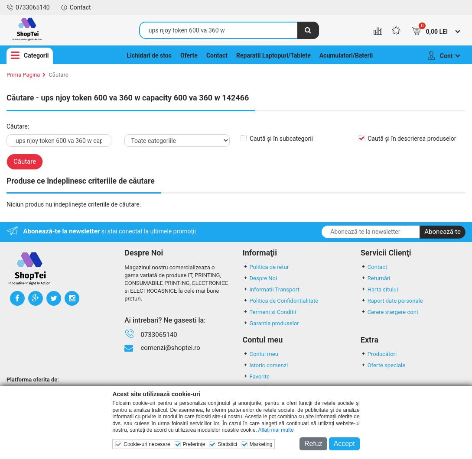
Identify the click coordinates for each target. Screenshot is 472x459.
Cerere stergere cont (389, 312)
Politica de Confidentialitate (281, 300)
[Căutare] (308, 30)
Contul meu (260, 354)
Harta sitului (379, 289)
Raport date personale (392, 300)
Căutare (58, 74)
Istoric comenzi (265, 365)
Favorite (256, 376)
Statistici (227, 444)
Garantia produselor (271, 323)
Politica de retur (266, 267)
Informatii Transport (271, 289)
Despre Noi (260, 278)
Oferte (189, 55)
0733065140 (28, 7)
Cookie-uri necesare (147, 444)
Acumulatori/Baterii (346, 55)
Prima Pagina (23, 74)
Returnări (376, 278)
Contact (76, 7)
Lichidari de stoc (149, 55)
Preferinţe (193, 444)
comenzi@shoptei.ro (170, 348)
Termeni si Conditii (269, 312)
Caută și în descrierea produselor (412, 138)
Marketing (261, 444)
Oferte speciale (383, 365)
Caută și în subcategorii (281, 138)
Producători (379, 354)
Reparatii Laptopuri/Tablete (273, 55)
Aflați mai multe (276, 430)
